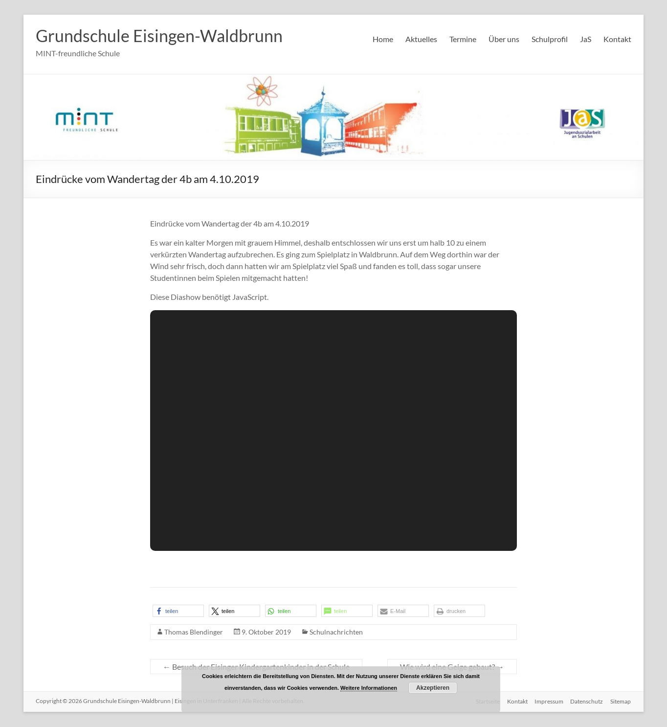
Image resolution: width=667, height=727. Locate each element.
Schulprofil (550, 39)
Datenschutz (586, 701)
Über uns (504, 39)
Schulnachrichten (336, 632)
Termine (462, 39)
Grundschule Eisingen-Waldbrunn (165, 35)
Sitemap (621, 701)
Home (383, 39)
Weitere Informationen (368, 688)
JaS (585, 39)
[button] (178, 611)
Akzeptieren (432, 687)
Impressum (548, 701)
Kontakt (617, 39)
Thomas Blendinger (193, 632)
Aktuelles (421, 39)
